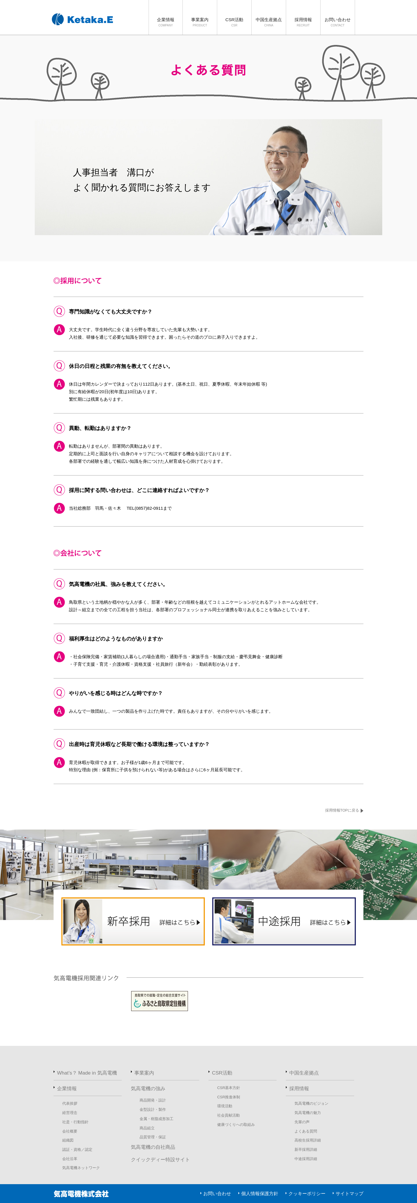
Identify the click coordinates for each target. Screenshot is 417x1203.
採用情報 (303, 22)
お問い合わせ (338, 22)
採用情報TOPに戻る (342, 810)
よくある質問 (306, 1131)
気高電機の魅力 (308, 1113)
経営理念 (69, 1113)
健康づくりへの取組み (236, 1124)
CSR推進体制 (228, 1097)
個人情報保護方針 (259, 1193)
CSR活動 (234, 22)
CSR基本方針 (228, 1088)
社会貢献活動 (228, 1115)
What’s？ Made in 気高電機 (87, 1073)
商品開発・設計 (153, 1100)
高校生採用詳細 (308, 1140)
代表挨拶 (69, 1103)
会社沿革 (69, 1159)
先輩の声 (302, 1122)
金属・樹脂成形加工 (156, 1119)
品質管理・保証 (153, 1137)
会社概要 (69, 1131)
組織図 (68, 1140)
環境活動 (224, 1106)
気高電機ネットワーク (81, 1168)
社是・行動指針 (75, 1122)
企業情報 (166, 22)
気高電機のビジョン (311, 1103)
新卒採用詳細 (306, 1149)
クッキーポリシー (306, 1193)
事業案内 (200, 22)
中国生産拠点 (269, 22)
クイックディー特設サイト (160, 1159)
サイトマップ (349, 1193)
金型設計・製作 (153, 1109)
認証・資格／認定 (77, 1149)
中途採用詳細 (306, 1159)
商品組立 (147, 1128)
